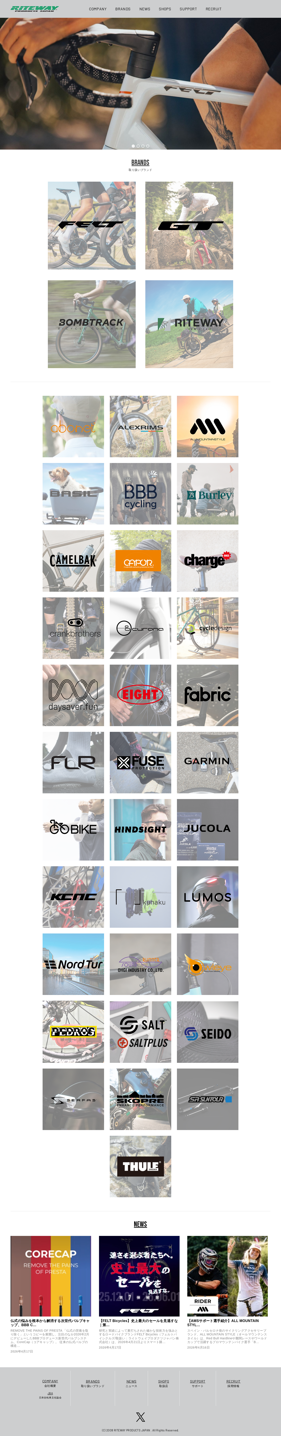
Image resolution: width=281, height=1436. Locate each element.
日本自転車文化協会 (50, 1395)
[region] (140, 84)
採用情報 (233, 1383)
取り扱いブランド (92, 1383)
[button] (133, 146)
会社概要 (50, 1382)
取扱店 (163, 1383)
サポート (197, 1383)
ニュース (131, 1383)
